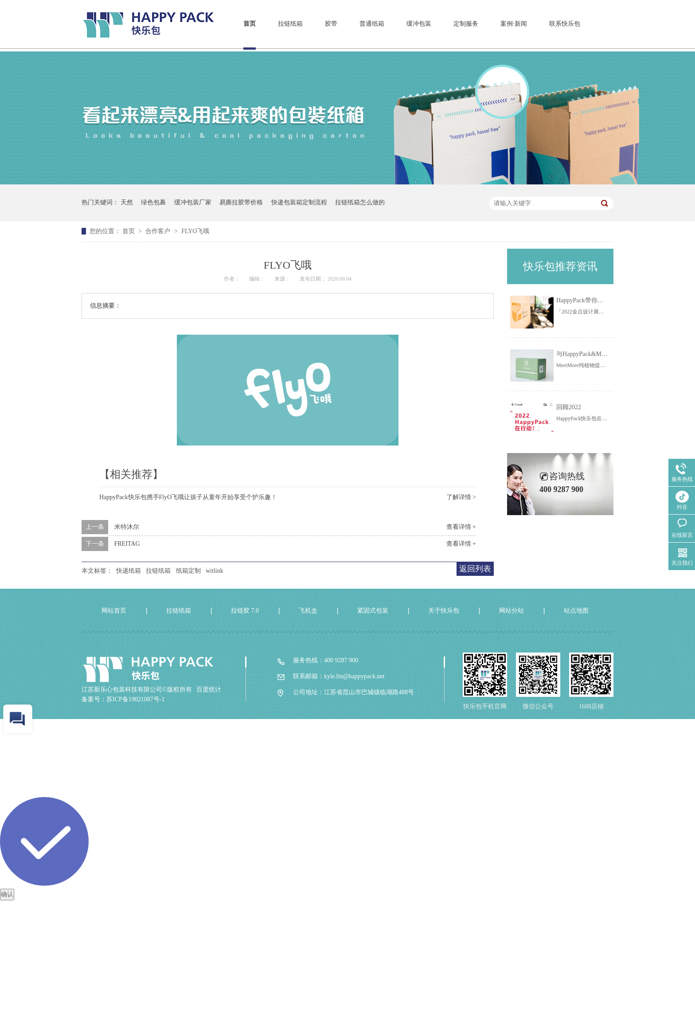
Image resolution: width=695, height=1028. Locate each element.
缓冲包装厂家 (192, 202)
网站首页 (114, 610)
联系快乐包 (564, 23)
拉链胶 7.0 (245, 610)
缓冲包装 (418, 23)
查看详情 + (461, 527)
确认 (7, 894)
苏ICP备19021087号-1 (135, 699)
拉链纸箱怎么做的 (360, 202)
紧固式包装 (372, 610)
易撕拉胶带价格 (241, 202)
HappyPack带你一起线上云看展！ (601, 300)
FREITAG (127, 543)
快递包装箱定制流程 (299, 202)
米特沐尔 (126, 527)
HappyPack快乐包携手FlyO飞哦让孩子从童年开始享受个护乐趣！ (188, 497)
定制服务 (465, 23)
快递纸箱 (128, 570)
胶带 (331, 23)
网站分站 (511, 610)
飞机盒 (308, 610)
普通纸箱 (371, 23)
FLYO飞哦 (195, 231)
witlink (214, 570)
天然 (127, 202)
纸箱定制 (188, 570)
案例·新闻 (513, 23)
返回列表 (475, 568)
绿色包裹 (153, 202)
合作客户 (158, 231)
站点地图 (576, 610)
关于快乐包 (443, 610)
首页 (249, 23)
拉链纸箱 (290, 23)
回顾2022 (568, 407)
